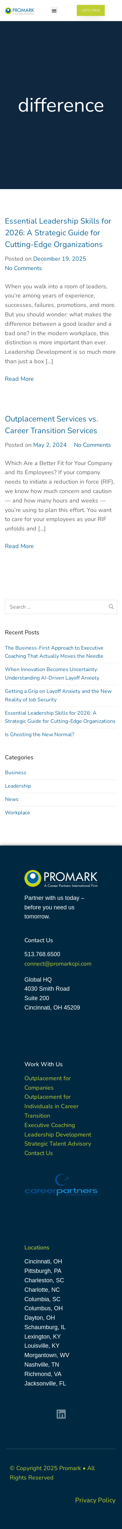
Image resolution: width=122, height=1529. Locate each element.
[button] (54, 10)
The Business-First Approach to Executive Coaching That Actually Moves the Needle (54, 652)
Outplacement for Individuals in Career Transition (51, 1106)
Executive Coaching (49, 1125)
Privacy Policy (95, 1500)
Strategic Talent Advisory (57, 1144)
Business (15, 772)
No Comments (23, 268)
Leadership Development (57, 1134)
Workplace (17, 812)
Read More (19, 379)
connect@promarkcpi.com (57, 964)
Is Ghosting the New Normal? (39, 734)
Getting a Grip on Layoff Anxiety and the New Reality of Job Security (58, 695)
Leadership (18, 786)
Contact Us (38, 1153)
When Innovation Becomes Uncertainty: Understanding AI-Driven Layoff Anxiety (52, 674)
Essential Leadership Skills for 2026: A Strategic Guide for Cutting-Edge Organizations (58, 233)
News (12, 799)
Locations (36, 1247)
